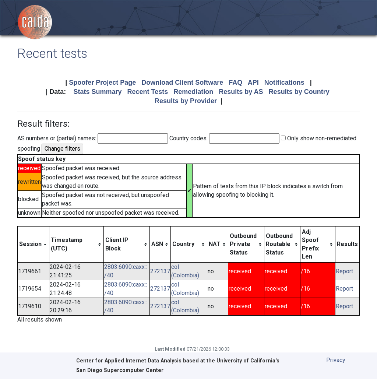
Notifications (284, 82)
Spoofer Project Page (102, 82)
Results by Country (299, 91)
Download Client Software (182, 82)
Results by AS (241, 91)
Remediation (193, 91)
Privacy (335, 360)
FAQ (235, 82)
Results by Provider (186, 101)
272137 (160, 271)
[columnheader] (33, 244)
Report (344, 271)
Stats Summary (97, 91)
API (253, 82)
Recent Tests (147, 91)
